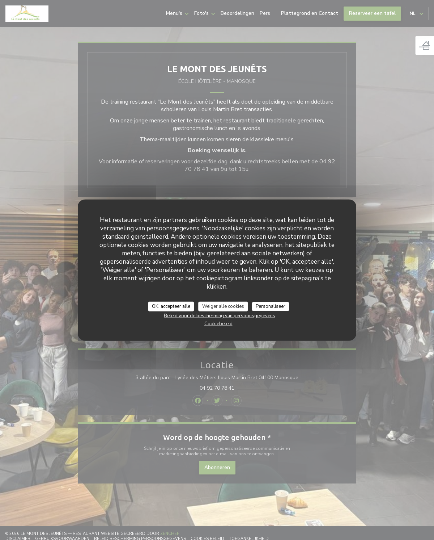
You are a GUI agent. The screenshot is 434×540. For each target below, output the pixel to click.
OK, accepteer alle (171, 306)
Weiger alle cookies (223, 306)
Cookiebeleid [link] (218, 324)
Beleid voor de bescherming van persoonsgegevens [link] (219, 316)
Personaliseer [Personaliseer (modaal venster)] (270, 306)
